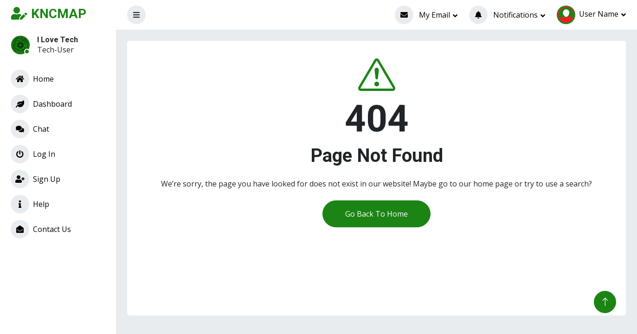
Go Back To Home (376, 214)
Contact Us (41, 229)
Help (30, 204)
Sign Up (35, 179)
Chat (30, 129)
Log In (33, 154)
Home (32, 79)
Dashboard (41, 104)
